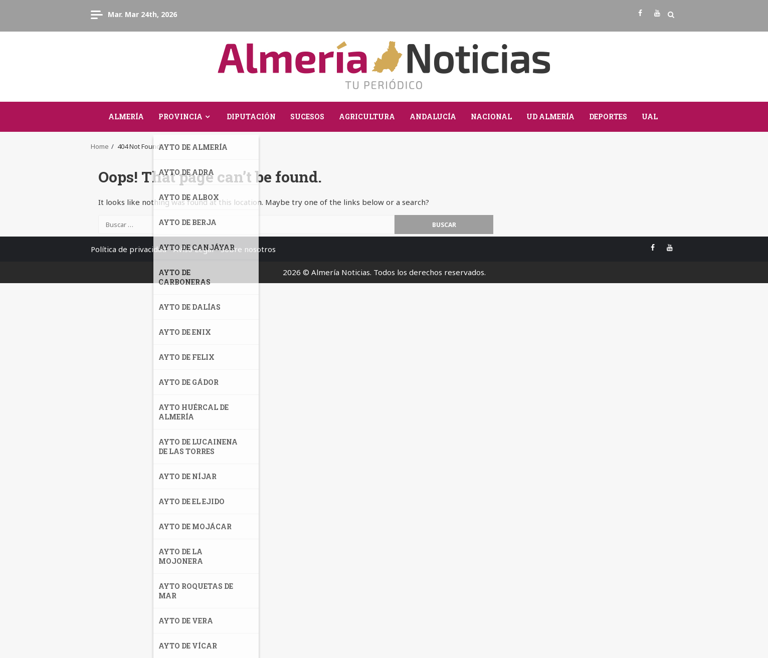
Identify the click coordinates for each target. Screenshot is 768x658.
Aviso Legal (193, 249)
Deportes (608, 116)
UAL (650, 116)
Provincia (180, 116)
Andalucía (433, 116)
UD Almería (550, 116)
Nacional (491, 116)
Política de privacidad (128, 249)
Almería (126, 116)
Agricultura (367, 116)
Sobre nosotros (248, 249)
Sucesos (307, 116)
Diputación (251, 116)
